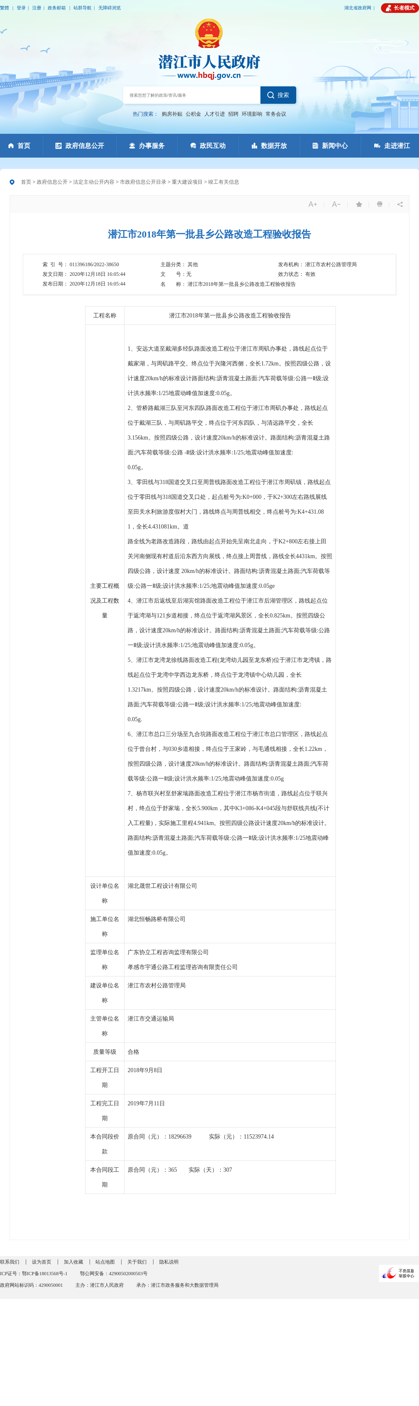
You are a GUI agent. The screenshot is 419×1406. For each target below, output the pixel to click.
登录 (21, 7)
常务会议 (276, 114)
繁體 (5, 7)
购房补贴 (172, 114)
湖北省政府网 (357, 7)
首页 (26, 182)
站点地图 (105, 1262)
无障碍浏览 (109, 7)
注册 (36, 7)
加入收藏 (73, 1262)
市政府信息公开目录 (143, 182)
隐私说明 (169, 1262)
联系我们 (9, 1262)
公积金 (193, 114)
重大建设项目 (187, 182)
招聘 (233, 114)
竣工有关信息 (223, 182)
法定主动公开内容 (93, 182)
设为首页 (41, 1262)
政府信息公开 (52, 182)
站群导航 (82, 7)
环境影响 (252, 114)
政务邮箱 (57, 7)
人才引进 (214, 114)
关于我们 (137, 1262)
